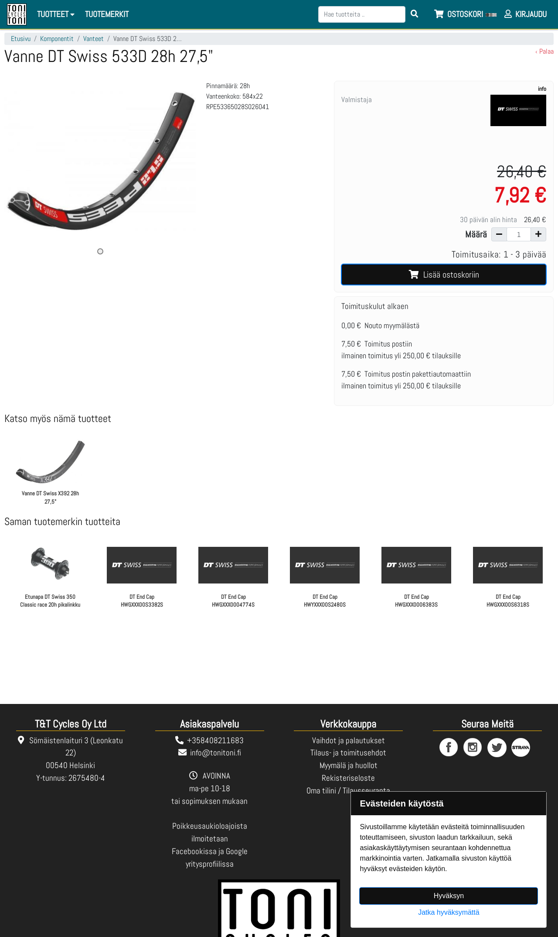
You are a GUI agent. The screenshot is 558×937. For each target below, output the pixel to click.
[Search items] (414, 14)
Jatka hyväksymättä (449, 912)
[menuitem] (107, 14)
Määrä (476, 234)
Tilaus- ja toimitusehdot (348, 752)
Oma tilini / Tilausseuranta (348, 790)
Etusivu (21, 38)
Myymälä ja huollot (349, 765)
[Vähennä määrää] (499, 234)
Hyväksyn (449, 895)
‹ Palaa (544, 51)
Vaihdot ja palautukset (348, 740)
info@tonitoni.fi (215, 752)
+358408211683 (215, 740)
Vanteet (93, 38)
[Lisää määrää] (538, 234)
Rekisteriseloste (348, 777)
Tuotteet (57, 14)
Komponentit (57, 38)
